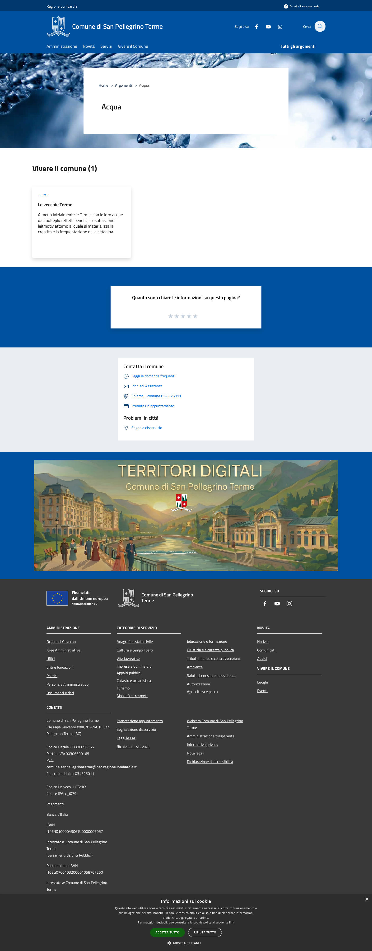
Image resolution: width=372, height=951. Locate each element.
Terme (43, 194)
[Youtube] (265, 26)
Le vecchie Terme (55, 204)
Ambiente (195, 667)
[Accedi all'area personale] (302, 6)
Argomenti (123, 85)
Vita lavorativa (128, 658)
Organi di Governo (61, 641)
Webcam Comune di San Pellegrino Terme (215, 724)
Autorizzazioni (198, 684)
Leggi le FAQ (127, 738)
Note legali (195, 753)
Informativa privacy (202, 744)
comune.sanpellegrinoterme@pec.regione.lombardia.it (91, 767)
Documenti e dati (60, 693)
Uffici (50, 658)
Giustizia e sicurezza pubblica (210, 650)
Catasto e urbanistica (134, 680)
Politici (51, 676)
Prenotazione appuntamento (140, 721)
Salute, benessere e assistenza (211, 675)
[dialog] (186, 922)
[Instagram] (277, 26)
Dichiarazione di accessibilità (210, 761)
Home (103, 85)
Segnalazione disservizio (136, 729)
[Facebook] (254, 26)
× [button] (366, 899)
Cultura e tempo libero (135, 650)
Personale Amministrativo (67, 684)
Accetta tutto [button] (167, 932)
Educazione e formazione (207, 641)
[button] (186, 943)
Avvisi (262, 658)
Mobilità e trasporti (132, 695)
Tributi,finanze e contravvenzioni (213, 658)
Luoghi (262, 682)
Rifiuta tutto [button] (205, 932)
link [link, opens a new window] (231, 922)
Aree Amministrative (63, 650)
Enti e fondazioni (60, 667)
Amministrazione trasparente (210, 736)
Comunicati (266, 650)
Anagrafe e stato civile (135, 641)
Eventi (262, 690)
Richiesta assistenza (133, 746)
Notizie (263, 641)
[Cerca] (320, 26)
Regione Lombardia (61, 6)
